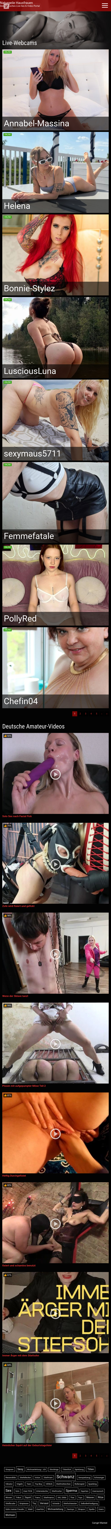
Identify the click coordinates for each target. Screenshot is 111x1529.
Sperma (71, 1491)
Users (101, 1509)
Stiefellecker (25, 1477)
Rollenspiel (80, 1484)
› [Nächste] (101, 713)
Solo (17, 1491)
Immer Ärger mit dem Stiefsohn (20, 1355)
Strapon (81, 1509)
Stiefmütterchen (63, 1484)
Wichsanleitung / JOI (36, 1469)
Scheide (56, 1503)
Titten (90, 1469)
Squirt (28, 1497)
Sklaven (90, 1497)
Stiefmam (48, 1477)
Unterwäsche (42, 1491)
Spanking (92, 1484)
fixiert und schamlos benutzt (18, 1265)
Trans (37, 1497)
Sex (8, 1490)
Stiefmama (49, 1497)
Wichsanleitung (55, 1509)
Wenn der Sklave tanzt (15, 996)
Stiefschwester (70, 1503)
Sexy (20, 1469)
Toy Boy (38, 1484)
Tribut (18, 1497)
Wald (30, 1509)
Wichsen (10, 1515)
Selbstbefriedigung (89, 1503)
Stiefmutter (57, 1491)
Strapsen (9, 1469)
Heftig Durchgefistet (14, 1175)
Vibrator (9, 1484)
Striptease (23, 1503)
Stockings (54, 1469)
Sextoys (70, 1509)
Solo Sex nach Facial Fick (17, 816)
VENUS (49, 1484)
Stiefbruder (10, 1503)
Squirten (84, 1491)
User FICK (27, 1491)
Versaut (44, 1503)
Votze (37, 1477)
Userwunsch (97, 1491)
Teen (29, 1484)
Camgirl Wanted (99, 1523)
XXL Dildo (62, 1497)
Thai (72, 1497)
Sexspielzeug (84, 1477)
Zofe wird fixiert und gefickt (18, 906)
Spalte (92, 1509)
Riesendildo (10, 1477)
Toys (80, 1497)
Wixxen (8, 1497)
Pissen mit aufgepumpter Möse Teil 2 (24, 1085)
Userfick (40, 1509)
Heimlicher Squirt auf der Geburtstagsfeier (27, 1445)
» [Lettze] (106, 713)
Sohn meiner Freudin (14, 1509)
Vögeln (20, 1484)
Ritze (100, 1497)
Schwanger (99, 1477)
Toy (34, 1503)
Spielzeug (79, 1469)
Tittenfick (66, 1469)
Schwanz (65, 1476)
